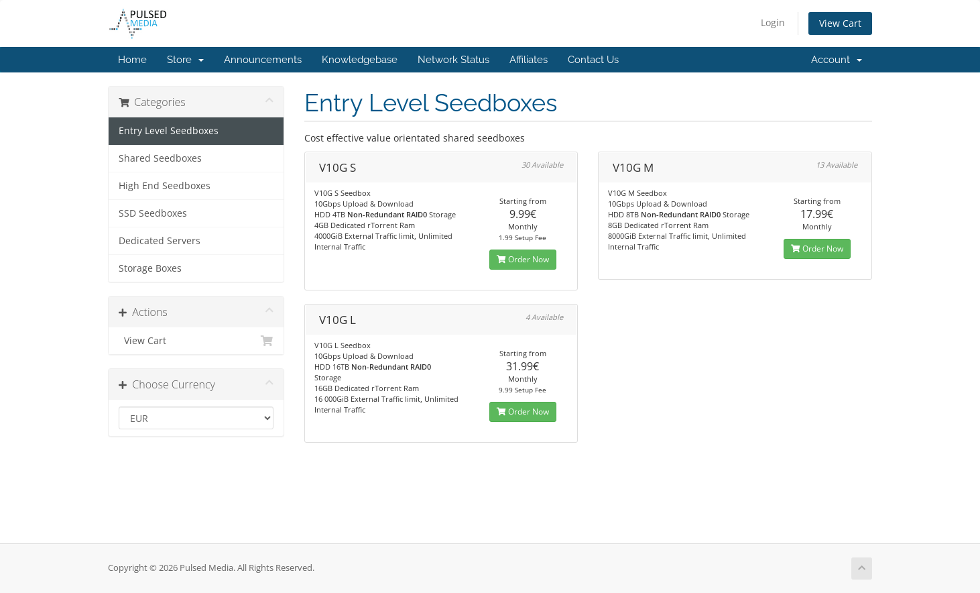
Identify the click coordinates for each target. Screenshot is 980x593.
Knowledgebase (359, 60)
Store (185, 60)
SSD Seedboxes (153, 213)
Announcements (263, 60)
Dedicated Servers (159, 241)
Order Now (523, 259)
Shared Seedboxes (160, 158)
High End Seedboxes (164, 186)
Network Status (453, 60)
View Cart (840, 23)
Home (132, 60)
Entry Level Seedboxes (169, 131)
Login (773, 22)
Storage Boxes (150, 268)
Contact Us (593, 60)
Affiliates (528, 60)
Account (836, 60)
